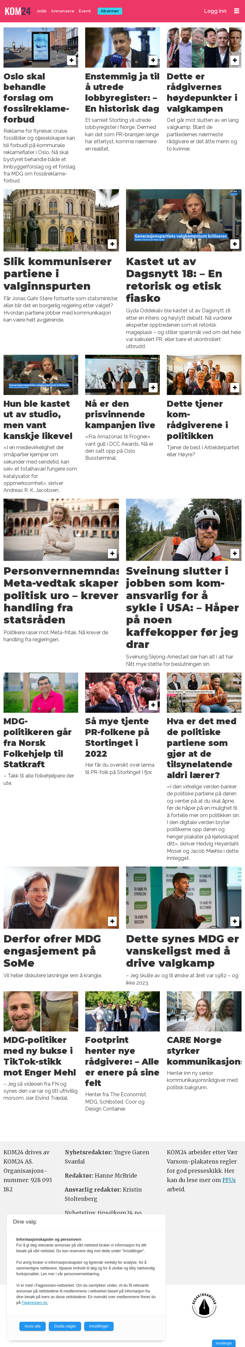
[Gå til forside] (18, 11)
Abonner (110, 11)
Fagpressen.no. (35, 1302)
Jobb (42, 11)
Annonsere (63, 11)
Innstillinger (224, 1343)
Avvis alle (33, 1326)
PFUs (229, 1180)
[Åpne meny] (236, 11)
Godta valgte (65, 1326)
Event (85, 11)
